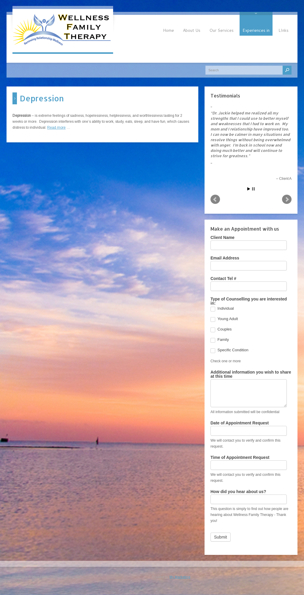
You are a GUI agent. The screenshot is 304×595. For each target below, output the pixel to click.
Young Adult (224, 319)
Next (287, 199)
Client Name (222, 237)
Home (168, 30)
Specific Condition (229, 350)
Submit (220, 537)
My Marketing (180, 577)
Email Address (224, 258)
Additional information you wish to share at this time (250, 374)
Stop (253, 189)
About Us (191, 30)
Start (248, 189)
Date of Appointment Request (239, 423)
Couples (221, 330)
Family (219, 340)
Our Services (221, 30)
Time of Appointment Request (239, 457)
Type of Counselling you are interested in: (248, 301)
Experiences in (256, 30)
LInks (283, 30)
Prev (215, 199)
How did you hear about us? (238, 491)
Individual (222, 309)
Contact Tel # (223, 278)
